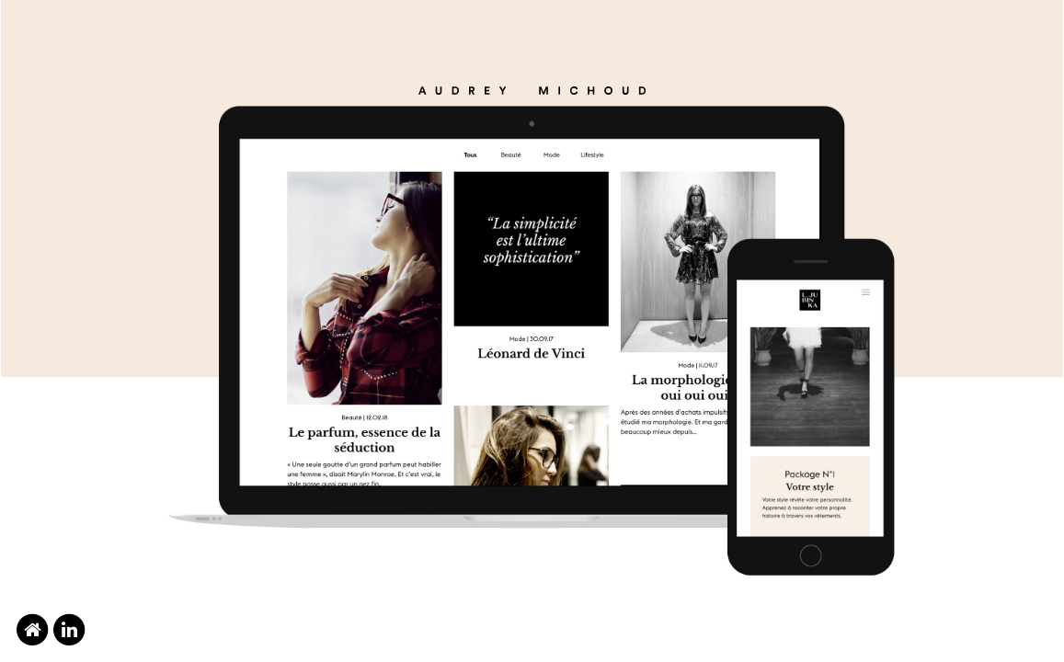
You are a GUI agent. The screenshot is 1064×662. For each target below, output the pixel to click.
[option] (532, 331)
